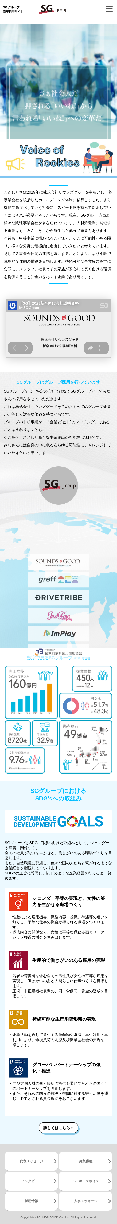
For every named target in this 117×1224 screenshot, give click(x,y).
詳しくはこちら (58, 1128)
